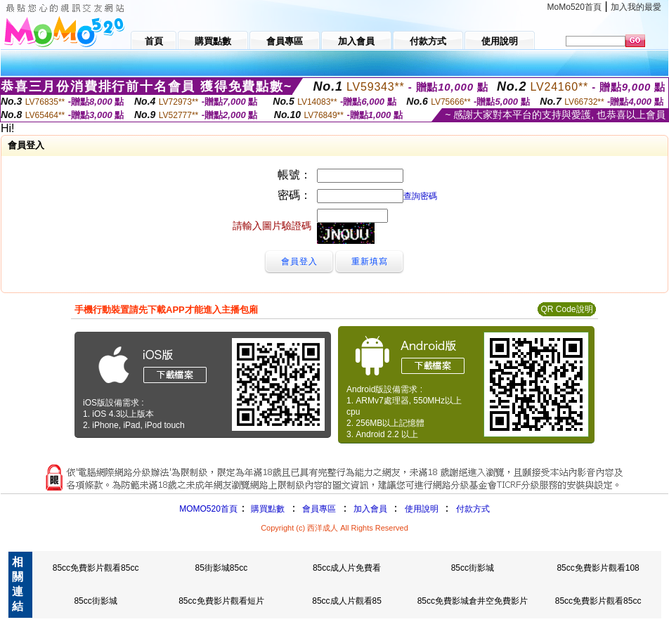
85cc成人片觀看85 (347, 601)
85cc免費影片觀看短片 (221, 601)
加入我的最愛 (636, 7)
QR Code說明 (566, 309)
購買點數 (267, 509)
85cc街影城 (472, 568)
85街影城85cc (221, 568)
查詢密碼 (420, 196)
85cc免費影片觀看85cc (96, 568)
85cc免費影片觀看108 (598, 568)
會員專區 (319, 509)
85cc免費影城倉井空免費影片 (472, 601)
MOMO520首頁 (208, 509)
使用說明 (422, 509)
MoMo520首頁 (574, 7)
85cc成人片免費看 (347, 568)
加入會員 (370, 509)
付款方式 (473, 509)
